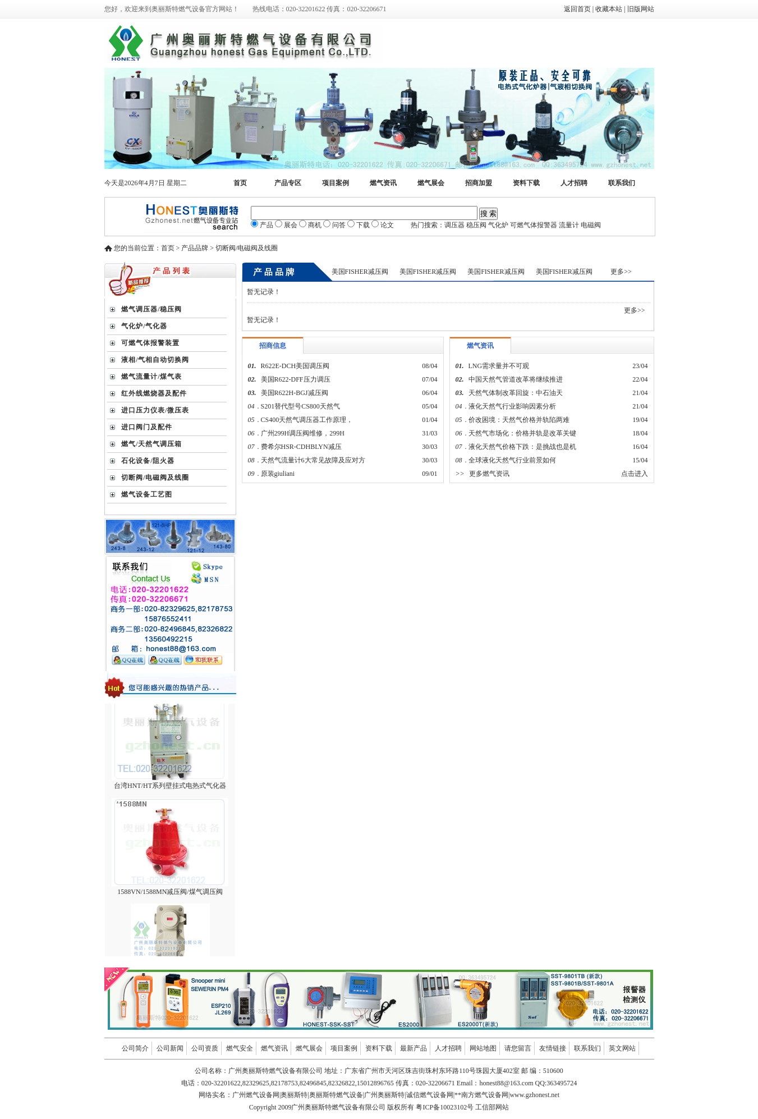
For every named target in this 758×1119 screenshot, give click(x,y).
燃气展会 (430, 183)
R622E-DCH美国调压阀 (295, 366)
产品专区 (287, 183)
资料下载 (526, 183)
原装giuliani (279, 474)
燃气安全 (239, 1048)
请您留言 (517, 1048)
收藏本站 (608, 9)
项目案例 (335, 183)
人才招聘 (574, 183)
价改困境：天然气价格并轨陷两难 (518, 420)
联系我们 (621, 183)
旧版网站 (640, 9)
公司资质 (204, 1048)
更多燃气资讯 (489, 474)
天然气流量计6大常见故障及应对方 (313, 460)
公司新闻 (170, 1048)
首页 (240, 183)
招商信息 (272, 346)
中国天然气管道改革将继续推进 (515, 379)
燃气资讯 (383, 183)
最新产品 (413, 1048)
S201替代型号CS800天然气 (300, 406)
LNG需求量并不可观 (499, 366)
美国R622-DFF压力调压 (295, 379)
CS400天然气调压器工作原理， (307, 420)
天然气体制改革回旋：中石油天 (515, 393)
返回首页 (577, 9)
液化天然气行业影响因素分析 (512, 406)
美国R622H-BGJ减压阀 (294, 393)
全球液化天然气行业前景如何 (512, 460)
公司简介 (135, 1048)
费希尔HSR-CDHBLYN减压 (301, 447)
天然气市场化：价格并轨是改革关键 (522, 433)
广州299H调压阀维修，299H (302, 433)
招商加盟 (478, 183)
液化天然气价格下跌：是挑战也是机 (522, 447)
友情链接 (552, 1048)
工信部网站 (492, 1107)
